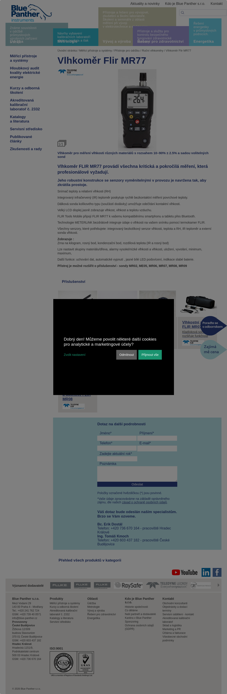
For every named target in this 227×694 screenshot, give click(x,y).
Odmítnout (126, 355)
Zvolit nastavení (75, 355)
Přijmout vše (149, 355)
